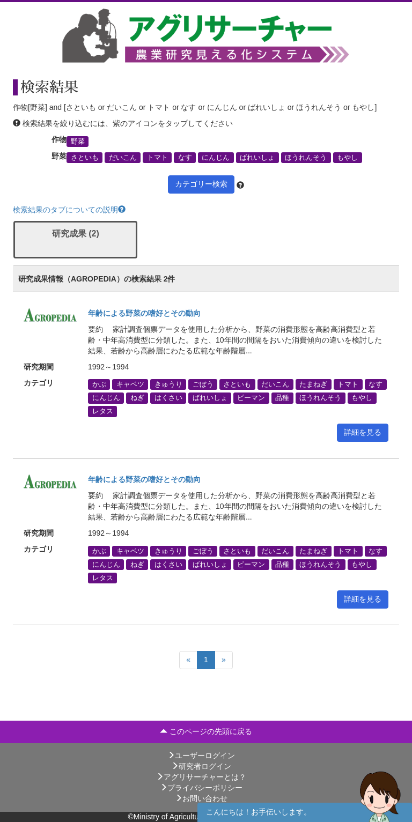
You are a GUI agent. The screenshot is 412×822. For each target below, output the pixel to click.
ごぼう (203, 384)
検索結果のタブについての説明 (69, 209)
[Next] (224, 660)
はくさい (168, 398)
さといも (85, 157)
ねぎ (137, 398)
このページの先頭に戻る (206, 731)
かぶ (99, 384)
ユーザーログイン (201, 755)
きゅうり (168, 384)
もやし (347, 157)
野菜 (78, 141)
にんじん (216, 157)
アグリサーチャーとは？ (201, 777)
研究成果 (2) (75, 233)
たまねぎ (313, 384)
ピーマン (251, 398)
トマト (157, 157)
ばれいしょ (257, 157)
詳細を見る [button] (362, 432)
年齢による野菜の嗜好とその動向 (144, 313)
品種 (282, 398)
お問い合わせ (201, 798)
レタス (102, 411)
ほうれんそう (306, 157)
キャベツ (130, 384)
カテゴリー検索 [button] (201, 184)
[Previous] (188, 660)
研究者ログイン (201, 766)
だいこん (123, 157)
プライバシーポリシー (201, 787)
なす (185, 157)
